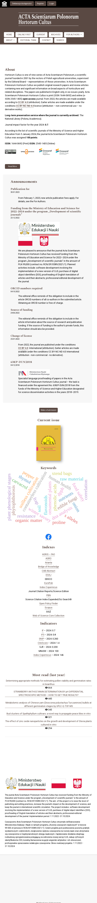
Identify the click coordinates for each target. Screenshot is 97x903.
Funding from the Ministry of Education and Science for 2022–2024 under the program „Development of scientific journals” (46, 211)
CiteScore (43, 643)
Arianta (48, 562)
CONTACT (46, 40)
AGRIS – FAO (48, 554)
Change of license (21, 336)
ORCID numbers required (26, 288)
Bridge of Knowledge (48, 566)
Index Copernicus (48, 587)
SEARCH (60, 40)
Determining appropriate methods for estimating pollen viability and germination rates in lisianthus (48, 682)
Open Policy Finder (48, 603)
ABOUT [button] (9, 40)
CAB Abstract (48, 570)
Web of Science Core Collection (48, 615)
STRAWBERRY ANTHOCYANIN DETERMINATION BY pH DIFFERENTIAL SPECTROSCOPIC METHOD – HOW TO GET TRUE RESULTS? (48, 693)
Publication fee (20, 189)
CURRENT (41, 34)
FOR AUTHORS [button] (73, 34)
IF (43, 630)
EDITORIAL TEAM (28, 40)
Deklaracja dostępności (22, 3)
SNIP (41, 638)
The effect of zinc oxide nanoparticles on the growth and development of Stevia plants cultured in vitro (48, 723)
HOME (9, 34)
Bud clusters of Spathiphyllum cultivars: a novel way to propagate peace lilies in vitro (49, 713)
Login (51, 3)
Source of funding (22, 310)
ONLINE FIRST (24, 34)
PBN (48, 595)
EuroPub (48, 583)
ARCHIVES (55, 34)
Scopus (48, 607)
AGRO (48, 558)
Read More (12, 166)
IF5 (42, 634)
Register (40, 3)
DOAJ (48, 575)
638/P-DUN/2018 (21, 362)
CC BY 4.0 (23, 102)
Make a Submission (48, 410)
